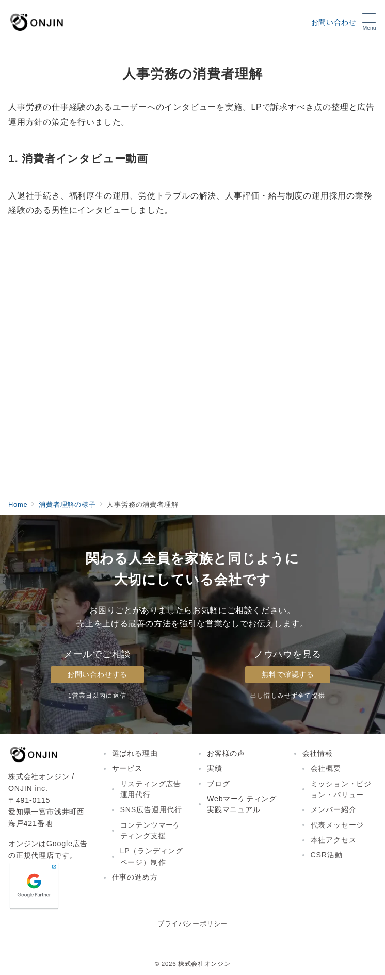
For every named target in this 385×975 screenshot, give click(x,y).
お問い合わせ (333, 22)
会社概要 (326, 768)
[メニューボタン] (369, 22)
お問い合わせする (97, 674)
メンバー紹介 (334, 809)
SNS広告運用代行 (151, 809)
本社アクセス (334, 840)
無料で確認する (288, 674)
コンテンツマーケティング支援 (150, 830)
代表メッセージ (337, 825)
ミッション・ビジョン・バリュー (341, 789)
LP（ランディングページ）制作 (152, 856)
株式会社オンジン (204, 963)
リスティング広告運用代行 (150, 789)
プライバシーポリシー (192, 924)
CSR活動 (327, 855)
